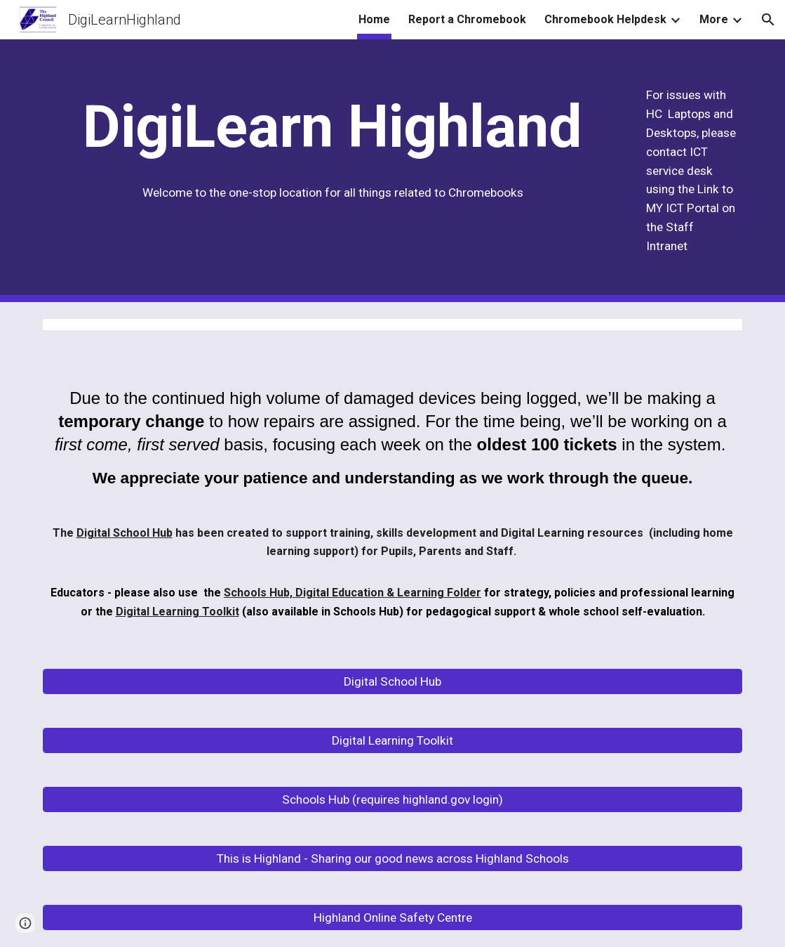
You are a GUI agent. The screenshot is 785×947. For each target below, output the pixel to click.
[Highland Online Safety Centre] (392, 918)
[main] (333, 127)
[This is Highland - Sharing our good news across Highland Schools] (392, 859)
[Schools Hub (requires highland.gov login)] (392, 800)
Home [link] (374, 19)
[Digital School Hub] (392, 682)
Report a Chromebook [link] (467, 19)
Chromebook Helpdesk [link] (605, 19)
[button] (768, 20)
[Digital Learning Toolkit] (392, 741)
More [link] (713, 19)
